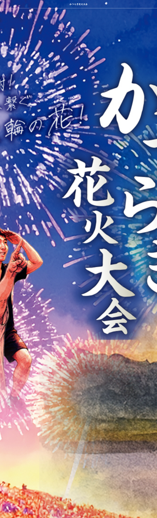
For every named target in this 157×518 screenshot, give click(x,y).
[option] (78, 259)
